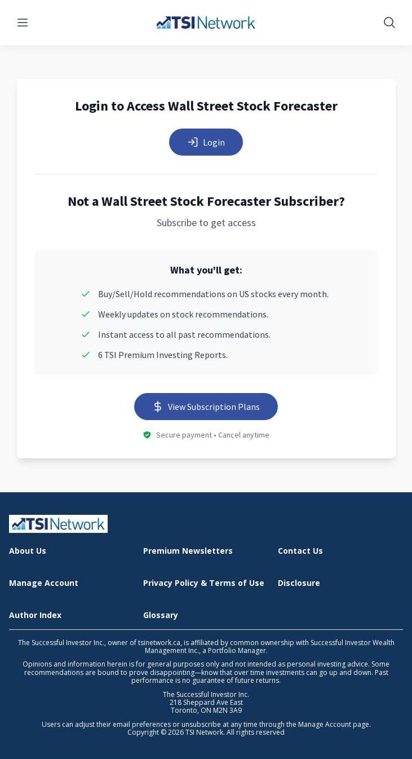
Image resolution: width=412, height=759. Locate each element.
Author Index (35, 615)
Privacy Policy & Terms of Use (203, 583)
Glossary (160, 615)
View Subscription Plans (206, 406)
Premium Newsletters (188, 551)
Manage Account (43, 583)
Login (206, 142)
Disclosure (299, 583)
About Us (27, 551)
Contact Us (300, 551)
